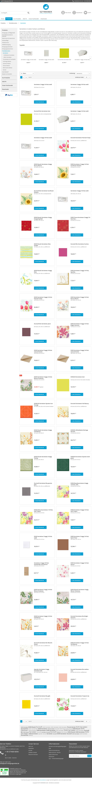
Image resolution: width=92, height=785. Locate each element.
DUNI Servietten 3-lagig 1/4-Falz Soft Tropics (80, 510)
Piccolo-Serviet (71, 727)
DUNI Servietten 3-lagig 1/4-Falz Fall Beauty (43, 616)
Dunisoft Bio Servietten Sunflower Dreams (44, 191)
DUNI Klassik (32, 727)
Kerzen (4, 70)
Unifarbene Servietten (9, 55)
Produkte (5, 30)
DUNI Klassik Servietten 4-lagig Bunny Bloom (43, 165)
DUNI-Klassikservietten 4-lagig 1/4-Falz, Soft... (79, 484)
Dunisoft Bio (24, 729)
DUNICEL (31, 735)
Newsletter (31, 748)
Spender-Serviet (42, 733)
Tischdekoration (6, 51)
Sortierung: (72, 73)
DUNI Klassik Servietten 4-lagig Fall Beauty (43, 430)
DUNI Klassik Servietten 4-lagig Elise (43, 271)
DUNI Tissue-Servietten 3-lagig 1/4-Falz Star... (80, 218)
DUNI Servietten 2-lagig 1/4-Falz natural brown (80, 351)
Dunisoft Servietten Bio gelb (42, 696)
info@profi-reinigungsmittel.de (9, 763)
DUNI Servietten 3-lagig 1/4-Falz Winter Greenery (43, 377)
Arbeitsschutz (5, 42)
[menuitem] (15, 13)
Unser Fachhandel (7, 85)
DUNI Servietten (24, 727)
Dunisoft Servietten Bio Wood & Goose (43, 643)
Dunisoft (39, 727)
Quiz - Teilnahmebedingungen (56, 758)
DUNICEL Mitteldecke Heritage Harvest (79, 430)
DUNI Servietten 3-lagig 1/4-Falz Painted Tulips (43, 297)
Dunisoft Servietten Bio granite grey (43, 484)
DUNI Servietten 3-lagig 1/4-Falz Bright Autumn (80, 324)
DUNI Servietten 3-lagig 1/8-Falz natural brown (43, 351)
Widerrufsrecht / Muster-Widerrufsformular (55, 753)
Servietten (5, 53)
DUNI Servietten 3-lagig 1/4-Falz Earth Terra (80, 537)
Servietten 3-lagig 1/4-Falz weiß (79, 191)
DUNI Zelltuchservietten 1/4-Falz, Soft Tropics (43, 510)
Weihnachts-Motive (7, 67)
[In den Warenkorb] (40, 102)
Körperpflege (5, 40)
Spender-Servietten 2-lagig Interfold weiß (41, 670)
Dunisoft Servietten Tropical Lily (80, 696)
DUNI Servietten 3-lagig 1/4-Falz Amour (80, 563)
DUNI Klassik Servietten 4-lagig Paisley (43, 457)
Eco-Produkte (6, 78)
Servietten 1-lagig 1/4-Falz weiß (82, 59)
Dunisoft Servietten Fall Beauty (80, 403)
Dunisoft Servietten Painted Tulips (80, 137)
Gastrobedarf (5, 72)
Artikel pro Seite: (79, 77)
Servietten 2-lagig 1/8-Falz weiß (46, 59)
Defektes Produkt (33, 752)
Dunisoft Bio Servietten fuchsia (80, 244)
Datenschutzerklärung (54, 750)
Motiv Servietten (7, 57)
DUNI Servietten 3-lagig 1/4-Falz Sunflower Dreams (80, 165)
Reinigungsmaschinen (7, 49)
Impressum (51, 756)
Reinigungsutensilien (7, 46)
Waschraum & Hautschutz (8, 38)
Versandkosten (43, 780)
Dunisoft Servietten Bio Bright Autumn (79, 616)
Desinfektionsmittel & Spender (7, 35)
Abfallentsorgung (6, 44)
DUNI (30, 728)
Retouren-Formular (33, 754)
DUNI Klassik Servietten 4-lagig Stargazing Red (43, 218)
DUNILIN (59, 732)
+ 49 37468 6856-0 (87, 1)
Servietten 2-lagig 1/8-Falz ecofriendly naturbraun (41, 563)
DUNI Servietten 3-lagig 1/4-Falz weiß (43, 537)
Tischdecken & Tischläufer (9, 59)
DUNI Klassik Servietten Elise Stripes (42, 244)
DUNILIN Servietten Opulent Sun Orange (43, 404)
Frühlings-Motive (7, 61)
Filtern (23, 73)
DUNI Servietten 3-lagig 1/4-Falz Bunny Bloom (80, 297)
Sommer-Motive (7, 63)
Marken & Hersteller (7, 74)
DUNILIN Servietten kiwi (78, 377)
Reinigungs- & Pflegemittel (8, 32)
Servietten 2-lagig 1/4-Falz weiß (28, 59)
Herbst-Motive (6, 65)
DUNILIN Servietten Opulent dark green (80, 457)
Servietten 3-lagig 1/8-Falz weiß (43, 137)
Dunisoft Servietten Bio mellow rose (80, 670)
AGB (50, 748)
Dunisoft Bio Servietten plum (42, 324)
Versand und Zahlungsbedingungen (57, 746)
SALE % (4, 81)
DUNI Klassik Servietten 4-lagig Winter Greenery (79, 590)
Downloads (5, 89)
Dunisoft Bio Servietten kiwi (64, 59)
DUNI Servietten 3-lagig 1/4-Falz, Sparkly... (80, 271)
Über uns (31, 746)
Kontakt (30, 750)
